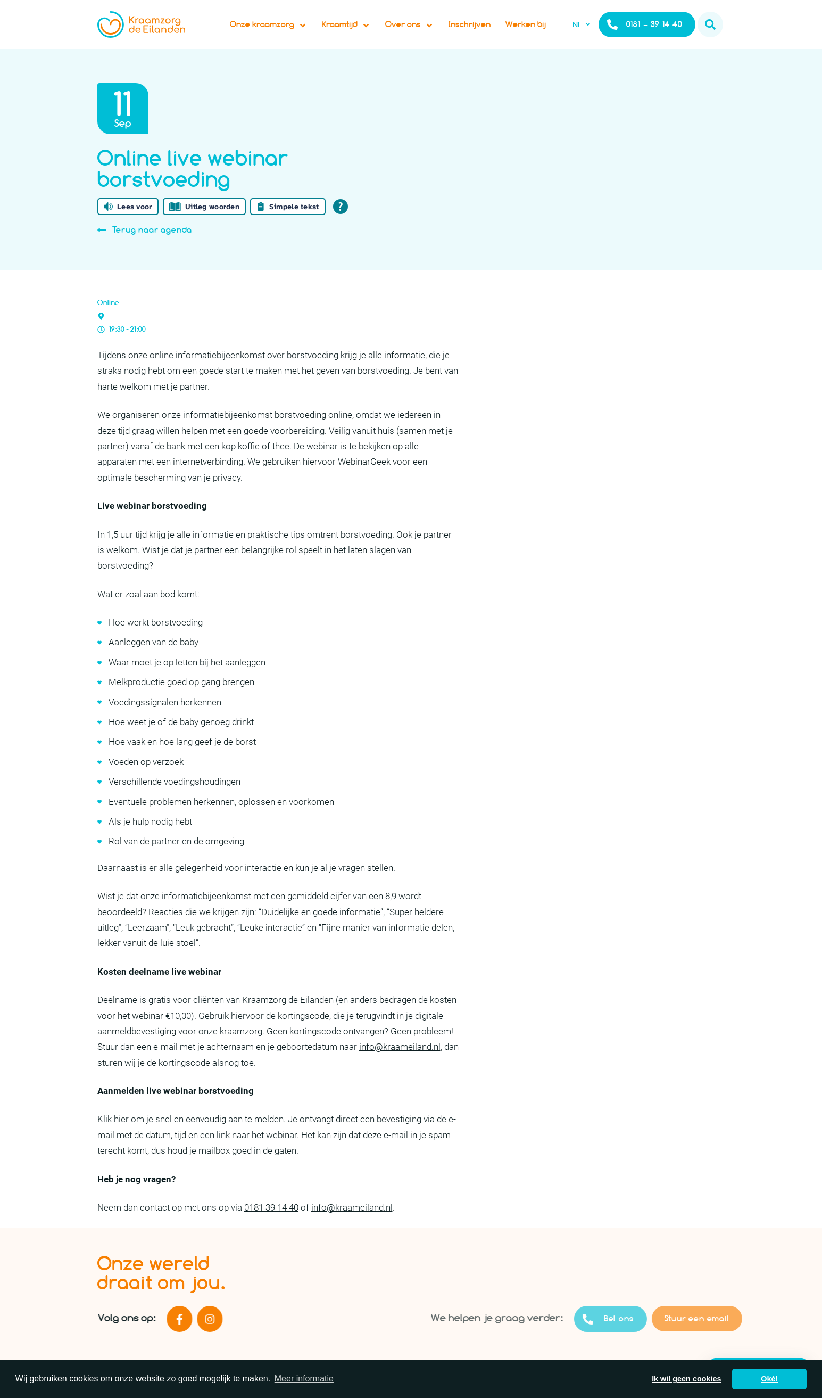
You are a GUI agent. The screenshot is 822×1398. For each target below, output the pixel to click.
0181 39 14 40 (271, 1218)
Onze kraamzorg (276, 30)
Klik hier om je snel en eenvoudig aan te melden (190, 1129)
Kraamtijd (354, 30)
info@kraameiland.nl (400, 1057)
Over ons (418, 30)
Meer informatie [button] (304, 1378)
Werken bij (534, 29)
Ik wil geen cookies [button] (686, 1379)
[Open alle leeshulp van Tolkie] (340, 217)
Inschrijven (478, 29)
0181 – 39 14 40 (644, 29)
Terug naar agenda (145, 240)
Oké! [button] (769, 1379)
